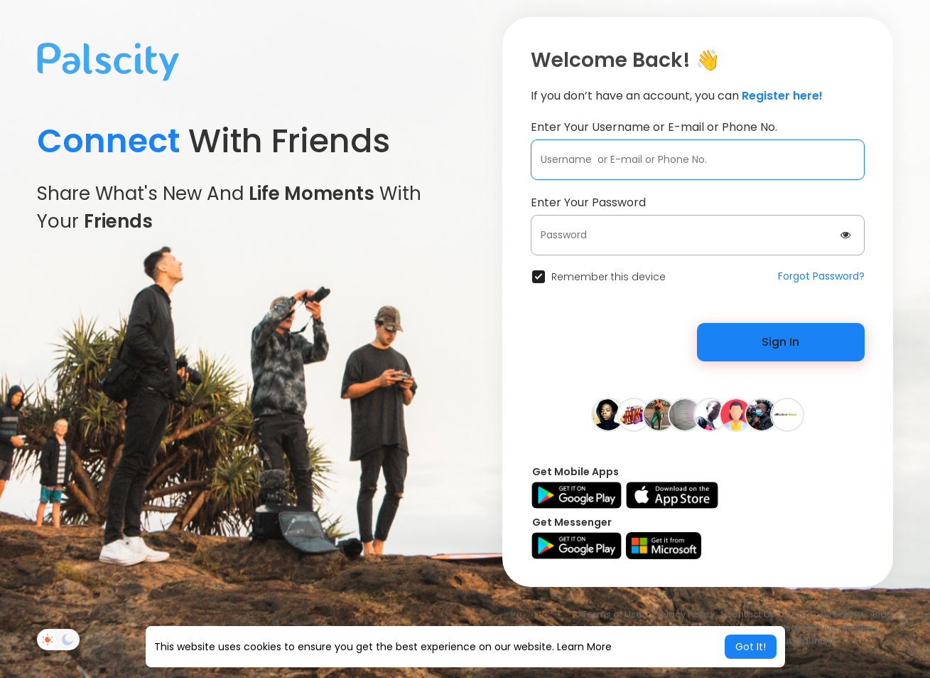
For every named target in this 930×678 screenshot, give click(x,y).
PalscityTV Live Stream (822, 628)
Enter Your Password (588, 202)
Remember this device (608, 277)
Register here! (782, 96)
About (799, 614)
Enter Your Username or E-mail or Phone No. (654, 127)
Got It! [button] (750, 647)
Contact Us (750, 614)
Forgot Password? (821, 276)
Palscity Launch (796, 640)
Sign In (780, 342)
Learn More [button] (584, 647)
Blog (882, 614)
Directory (842, 614)
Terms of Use (612, 614)
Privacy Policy (683, 614)
